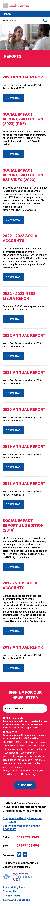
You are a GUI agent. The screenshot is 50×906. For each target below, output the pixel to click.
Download (13, 98)
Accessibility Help (14, 887)
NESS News (25, 735)
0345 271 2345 (28, 837)
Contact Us (10, 891)
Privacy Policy (11, 895)
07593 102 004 (28, 845)
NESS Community (25, 723)
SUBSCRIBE (25, 785)
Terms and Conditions (16, 900)
